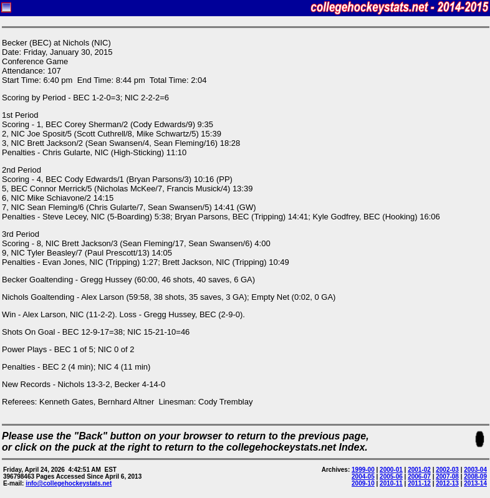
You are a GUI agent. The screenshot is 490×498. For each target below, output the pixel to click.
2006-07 (419, 476)
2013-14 (475, 483)
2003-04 (475, 469)
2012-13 (447, 483)
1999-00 (363, 469)
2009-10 (363, 483)
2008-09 (475, 476)
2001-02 (419, 469)
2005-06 (391, 476)
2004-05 (363, 476)
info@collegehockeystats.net (69, 483)
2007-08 (447, 476)
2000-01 (391, 469)
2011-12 (419, 483)
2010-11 (391, 483)
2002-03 (447, 469)
